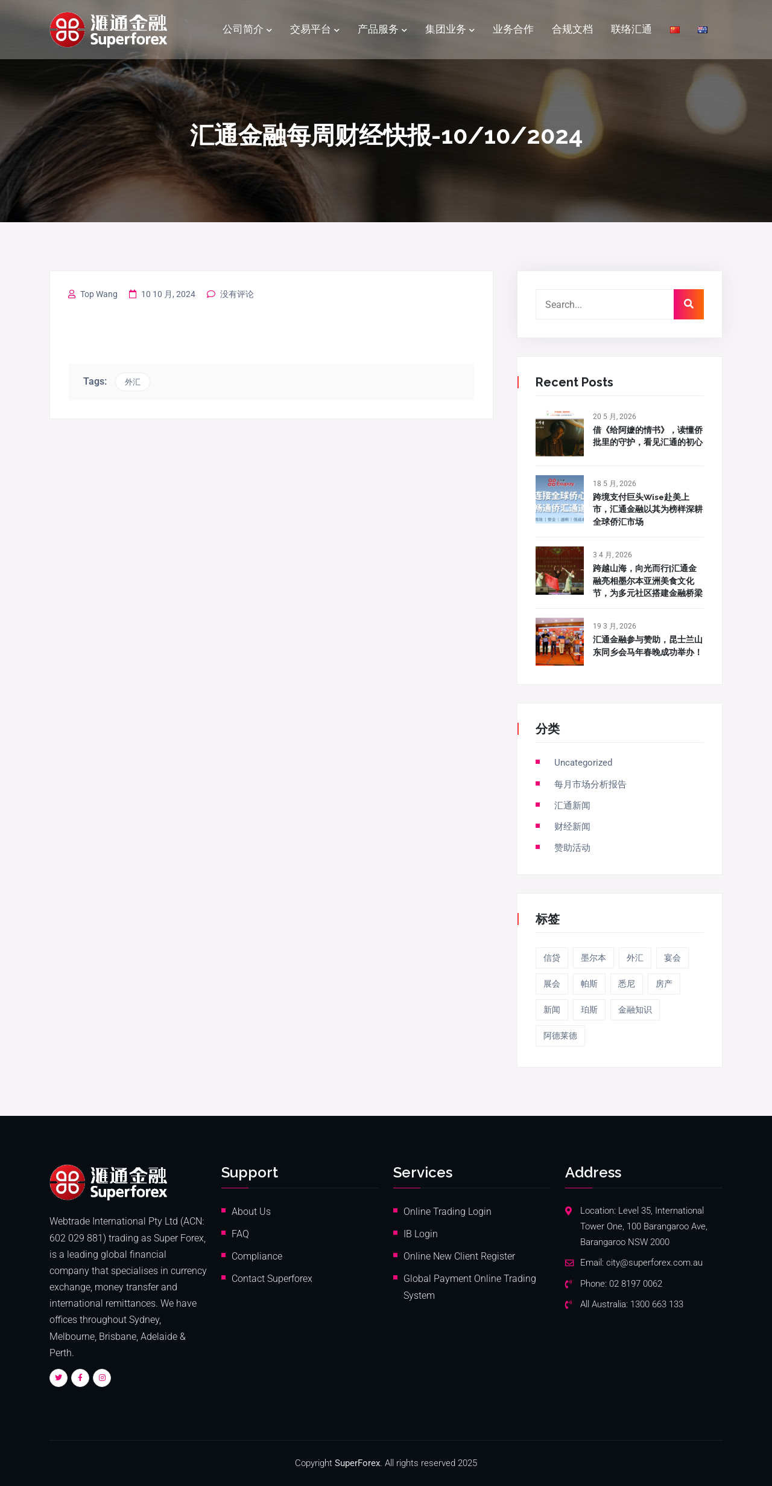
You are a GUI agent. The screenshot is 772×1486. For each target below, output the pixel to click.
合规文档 (572, 30)
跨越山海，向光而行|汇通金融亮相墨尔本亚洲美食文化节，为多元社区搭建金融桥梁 (648, 580)
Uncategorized (583, 762)
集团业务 (445, 30)
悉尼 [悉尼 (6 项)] (626, 983)
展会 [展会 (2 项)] (551, 983)
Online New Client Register (459, 1255)
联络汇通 (631, 30)
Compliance (257, 1255)
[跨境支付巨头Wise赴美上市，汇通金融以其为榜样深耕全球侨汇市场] (560, 499)
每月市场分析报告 (590, 783)
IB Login (420, 1233)
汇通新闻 (572, 804)
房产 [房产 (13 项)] (664, 983)
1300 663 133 (656, 1304)
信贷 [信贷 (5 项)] (551, 957)
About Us (251, 1211)
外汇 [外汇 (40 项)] (635, 957)
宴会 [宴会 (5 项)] (672, 957)
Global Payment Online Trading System (469, 1286)
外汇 (133, 381)
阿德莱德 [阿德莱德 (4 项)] (560, 1035)
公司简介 (243, 30)
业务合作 (513, 30)
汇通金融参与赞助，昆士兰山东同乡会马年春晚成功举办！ (648, 645)
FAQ (240, 1233)
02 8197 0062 (635, 1283)
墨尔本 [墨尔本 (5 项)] (593, 957)
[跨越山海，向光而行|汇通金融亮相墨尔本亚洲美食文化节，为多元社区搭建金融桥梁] (560, 570)
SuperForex (357, 1462)
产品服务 (378, 30)
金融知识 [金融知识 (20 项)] (635, 1009)
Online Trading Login (447, 1211)
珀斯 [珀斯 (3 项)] (589, 1009)
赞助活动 (572, 847)
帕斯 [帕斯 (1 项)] (589, 983)
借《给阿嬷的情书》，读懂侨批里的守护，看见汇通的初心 (648, 436)
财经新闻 (572, 826)
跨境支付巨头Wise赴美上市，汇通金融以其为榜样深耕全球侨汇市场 (648, 509)
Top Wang (99, 294)
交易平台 (310, 30)
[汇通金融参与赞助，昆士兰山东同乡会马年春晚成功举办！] (560, 642)
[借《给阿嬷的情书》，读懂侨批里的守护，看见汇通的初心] (560, 432)
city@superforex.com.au (654, 1262)
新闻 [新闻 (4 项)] (551, 1009)
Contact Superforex (272, 1278)
